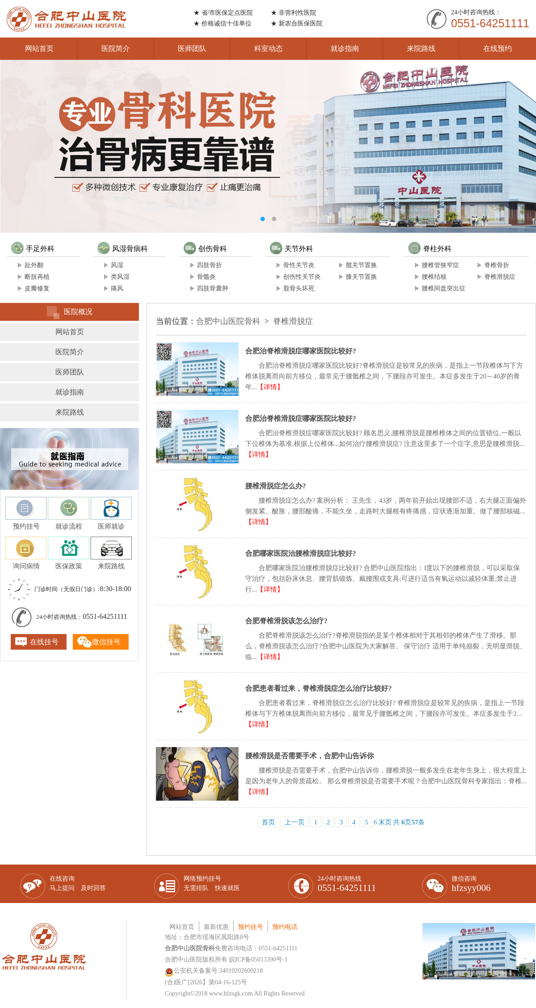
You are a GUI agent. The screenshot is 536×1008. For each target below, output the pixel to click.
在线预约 (497, 48)
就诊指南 (345, 48)
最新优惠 (216, 927)
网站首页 (39, 48)
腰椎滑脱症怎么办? (275, 486)
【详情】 (270, 387)
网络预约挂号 (212, 883)
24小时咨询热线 (347, 884)
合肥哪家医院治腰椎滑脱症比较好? (300, 553)
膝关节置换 (361, 276)
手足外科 (32, 248)
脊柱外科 (430, 248)
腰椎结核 (434, 276)
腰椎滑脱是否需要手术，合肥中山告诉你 (309, 756)
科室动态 (268, 48)
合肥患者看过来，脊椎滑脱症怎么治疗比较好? (318, 688)
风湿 (117, 265)
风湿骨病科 (122, 248)
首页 (268, 822)
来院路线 (421, 48)
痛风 (117, 288)
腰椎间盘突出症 (443, 288)
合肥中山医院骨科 (228, 321)
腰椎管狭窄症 (440, 265)
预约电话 (284, 927)
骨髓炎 (206, 276)
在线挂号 (44, 642)
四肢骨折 (209, 265)
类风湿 (120, 276)
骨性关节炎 (298, 265)
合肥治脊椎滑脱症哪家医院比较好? (300, 351)
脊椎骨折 (496, 265)
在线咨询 (78, 883)
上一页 (295, 822)
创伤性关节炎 (302, 276)
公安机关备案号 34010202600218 (214, 970)
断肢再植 (37, 276)
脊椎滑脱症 (499, 276)
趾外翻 (34, 265)
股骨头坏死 (298, 288)
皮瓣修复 (37, 288)
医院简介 (115, 48)
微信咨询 (471, 884)
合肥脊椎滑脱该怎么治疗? (286, 621)
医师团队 (192, 48)
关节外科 (291, 248)
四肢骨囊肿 (212, 288)
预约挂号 (250, 927)
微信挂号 (106, 642)
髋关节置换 (361, 265)
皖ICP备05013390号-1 (258, 959)
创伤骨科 (205, 248)
